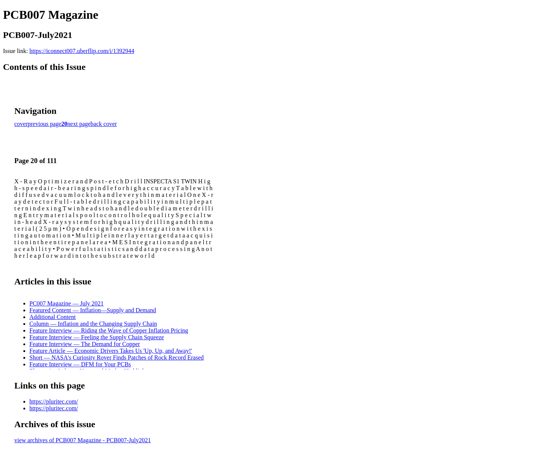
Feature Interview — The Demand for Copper (84, 344)
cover (21, 124)
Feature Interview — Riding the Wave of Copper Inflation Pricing (108, 330)
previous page (44, 124)
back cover (104, 124)
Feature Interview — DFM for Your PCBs (80, 364)
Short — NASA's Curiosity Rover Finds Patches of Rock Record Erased (116, 357)
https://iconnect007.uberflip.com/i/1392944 (81, 51)
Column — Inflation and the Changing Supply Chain (93, 323)
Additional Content (52, 317)
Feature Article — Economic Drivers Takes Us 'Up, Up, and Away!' (110, 351)
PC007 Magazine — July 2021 (66, 303)
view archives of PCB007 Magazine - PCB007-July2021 (82, 440)
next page (79, 124)
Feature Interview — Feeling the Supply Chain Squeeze (96, 337)
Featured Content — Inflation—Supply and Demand (92, 310)
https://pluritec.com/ (53, 401)
